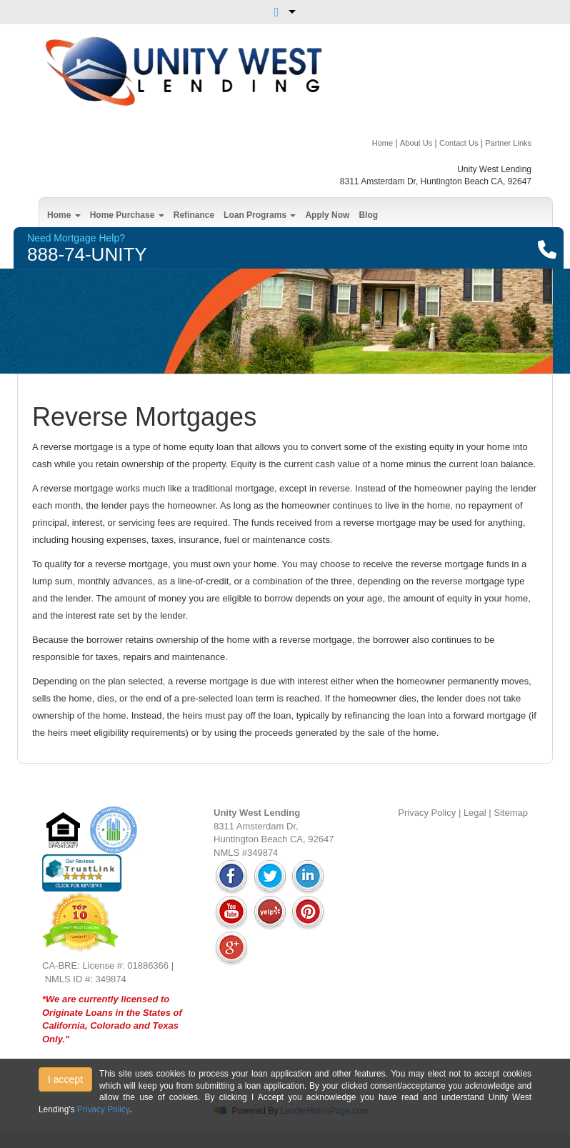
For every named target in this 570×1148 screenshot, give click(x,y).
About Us (416, 143)
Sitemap (511, 812)
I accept (65, 1079)
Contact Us (458, 143)
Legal (475, 812)
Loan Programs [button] (260, 215)
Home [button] (64, 215)
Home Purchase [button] (127, 215)
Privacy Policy (427, 812)
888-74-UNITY (87, 254)
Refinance (194, 215)
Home (382, 143)
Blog (368, 215)
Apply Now (327, 215)
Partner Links (508, 143)
